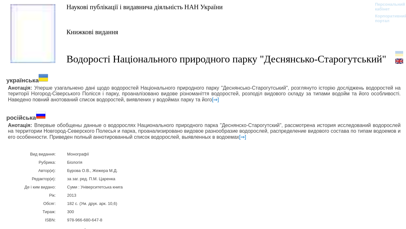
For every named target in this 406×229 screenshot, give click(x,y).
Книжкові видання (92, 31)
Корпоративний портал (387, 18)
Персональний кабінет (387, 6)
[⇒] (215, 99)
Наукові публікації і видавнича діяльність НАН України (144, 6)
